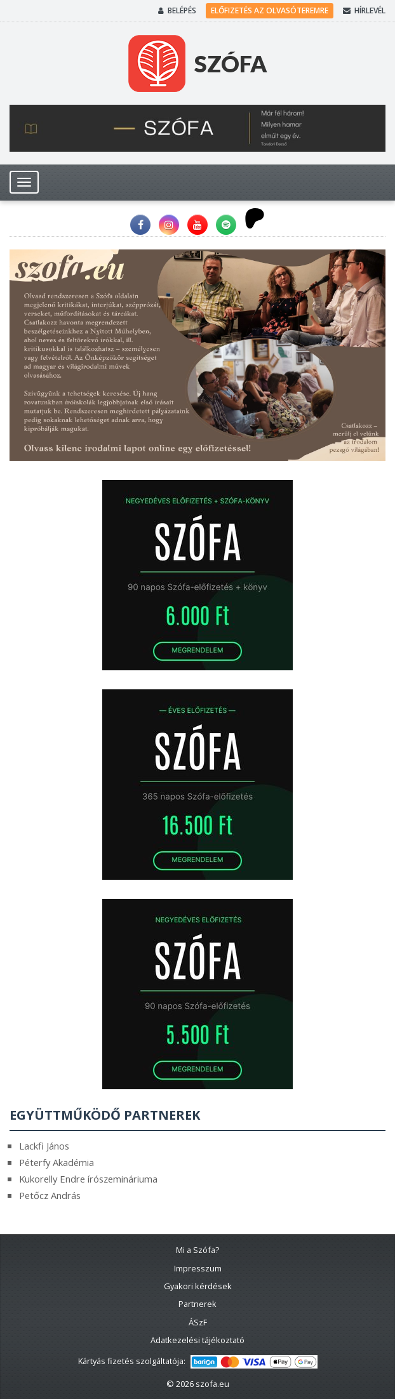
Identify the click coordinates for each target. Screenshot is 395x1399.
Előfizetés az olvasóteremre (269, 10)
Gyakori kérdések (198, 1286)
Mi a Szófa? (197, 1250)
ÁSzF (198, 1322)
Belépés (177, 10)
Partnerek (197, 1303)
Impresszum (198, 1268)
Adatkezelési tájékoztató (197, 1340)
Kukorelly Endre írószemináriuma (88, 1178)
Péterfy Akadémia (56, 1162)
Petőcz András (50, 1195)
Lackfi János (44, 1145)
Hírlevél (364, 10)
